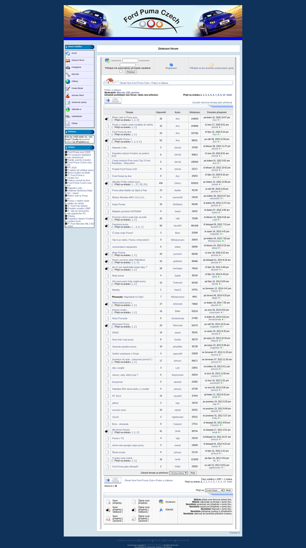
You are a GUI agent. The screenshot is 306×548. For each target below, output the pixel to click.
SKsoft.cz (158, 540)
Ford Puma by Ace (122, 132)
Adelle (177, 190)
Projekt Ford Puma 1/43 (124, 169)
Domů (74, 53)
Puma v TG (118, 438)
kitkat (177, 247)
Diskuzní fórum (78, 60)
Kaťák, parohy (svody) (79, 160)
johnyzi (177, 360)
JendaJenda (177, 318)
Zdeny (177, 183)
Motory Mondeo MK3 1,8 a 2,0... (129, 197)
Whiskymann (177, 240)
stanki (178, 332)
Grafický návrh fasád (127, 540)
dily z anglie (118, 368)
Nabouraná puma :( (122, 302)
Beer (177, 233)
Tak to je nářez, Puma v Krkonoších (130, 240)
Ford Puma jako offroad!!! (125, 466)
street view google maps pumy (128, 445)
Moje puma (118, 275)
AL (214, 460)
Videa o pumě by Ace (79, 180)
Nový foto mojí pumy (122, 339)
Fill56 (177, 466)
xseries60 (178, 197)
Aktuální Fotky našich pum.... (127, 182)
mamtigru (178, 268)
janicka (135, 92)
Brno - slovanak (120, 424)
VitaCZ (177, 290)
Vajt (178, 218)
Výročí (115, 417)
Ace (178, 118)
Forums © (235, 532)
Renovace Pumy (120, 324)
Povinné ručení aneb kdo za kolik (129, 217)
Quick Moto (146, 540)
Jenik (214, 397)
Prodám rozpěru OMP (79, 208)
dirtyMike (177, 346)
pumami (177, 254)
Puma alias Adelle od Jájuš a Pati (129, 190)
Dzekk (177, 339)
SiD (128, 92)
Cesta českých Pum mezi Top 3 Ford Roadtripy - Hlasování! (131, 161)
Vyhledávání (77, 116)
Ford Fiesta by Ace (122, 176)
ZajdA (178, 275)
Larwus (214, 376)
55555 (115, 332)
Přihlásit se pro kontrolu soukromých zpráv (212, 68)
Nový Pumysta (119, 318)
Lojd (214, 219)
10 (224, 95)
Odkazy (75, 81)
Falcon (214, 291)
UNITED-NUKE (154, 545)
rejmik (177, 410)
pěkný (115, 403)
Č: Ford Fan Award (77, 206)
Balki (177, 311)
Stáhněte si (76, 109)
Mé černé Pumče (121, 429)
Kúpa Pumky (118, 204)
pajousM (177, 353)
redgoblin (215, 234)
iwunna (214, 354)
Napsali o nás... (76, 188)
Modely (116, 290)
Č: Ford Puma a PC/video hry (74, 176)
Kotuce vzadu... (120, 310)
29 (144, 184)
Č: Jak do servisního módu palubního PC (77, 212)
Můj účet (75, 74)
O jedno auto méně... (123, 458)
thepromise (177, 375)
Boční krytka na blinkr (79, 172)
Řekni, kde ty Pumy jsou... (125, 117)
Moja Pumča (118, 252)
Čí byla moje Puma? (122, 233)
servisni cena (119, 410)
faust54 (177, 225)
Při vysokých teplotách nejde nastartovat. (78, 156)
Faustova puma (120, 224)
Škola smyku (118, 452)
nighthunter (177, 417)
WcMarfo (177, 204)
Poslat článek (77, 88)
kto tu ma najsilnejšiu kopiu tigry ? (129, 267)
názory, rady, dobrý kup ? (125, 375)
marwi (177, 445)
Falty (214, 418)
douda (214, 333)
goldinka (177, 261)
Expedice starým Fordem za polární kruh (79, 219)
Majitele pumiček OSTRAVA (126, 211)
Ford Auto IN (182, 540)
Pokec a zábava (160, 83)
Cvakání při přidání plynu (81, 170)
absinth (214, 269)
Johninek (177, 304)
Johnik (214, 127)
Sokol (178, 211)
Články (75, 123)
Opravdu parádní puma (124, 346)
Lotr (178, 368)
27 (137, 184)
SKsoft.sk (169, 540)
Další (229, 95)
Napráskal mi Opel (133, 297)
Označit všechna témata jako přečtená (212, 102)
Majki (214, 298)
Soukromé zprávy (79, 102)
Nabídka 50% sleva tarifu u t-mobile (130, 389)
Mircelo (121, 92)
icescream (214, 312)
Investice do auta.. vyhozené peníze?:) (132, 359)
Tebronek (177, 325)
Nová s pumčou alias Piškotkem (128, 260)
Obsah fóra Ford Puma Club (134, 83)
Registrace (171, 68)
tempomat (117, 382)
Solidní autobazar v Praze (125, 353)
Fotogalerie (76, 67)
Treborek (177, 282)
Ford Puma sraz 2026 (79, 152)
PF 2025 (72, 167)
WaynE (214, 340)
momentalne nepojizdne (124, 247)
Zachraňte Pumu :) (122, 139)
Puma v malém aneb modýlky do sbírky (77, 202)
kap (178, 403)
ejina (214, 276)
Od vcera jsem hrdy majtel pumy (129, 281)
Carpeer (177, 424)
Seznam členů (78, 95)
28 (141, 184)
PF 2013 (116, 396)
